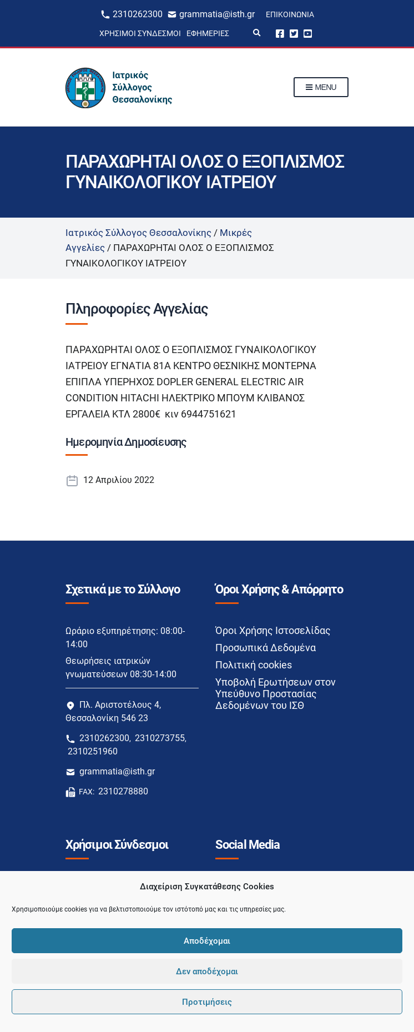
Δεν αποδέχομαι (207, 971)
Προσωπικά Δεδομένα (265, 647)
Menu (321, 88)
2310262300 (138, 14)
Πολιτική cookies (253, 665)
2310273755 (160, 738)
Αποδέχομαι (207, 941)
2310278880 (123, 791)
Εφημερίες (207, 33)
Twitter (294, 33)
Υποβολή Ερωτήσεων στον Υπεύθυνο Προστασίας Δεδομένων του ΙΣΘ (275, 693)
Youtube (307, 33)
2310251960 (93, 751)
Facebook (280, 33)
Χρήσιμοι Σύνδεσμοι (140, 33)
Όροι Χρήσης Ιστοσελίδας (273, 630)
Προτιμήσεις (207, 1002)
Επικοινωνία (290, 14)
